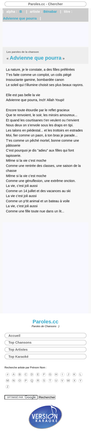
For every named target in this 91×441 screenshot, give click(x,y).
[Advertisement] (45, 34)
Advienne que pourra (20, 18)
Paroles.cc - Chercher (45, 4)
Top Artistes (18, 349)
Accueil (14, 336)
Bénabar (50, 11)
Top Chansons (20, 342)
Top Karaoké (18, 357)
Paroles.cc (45, 322)
